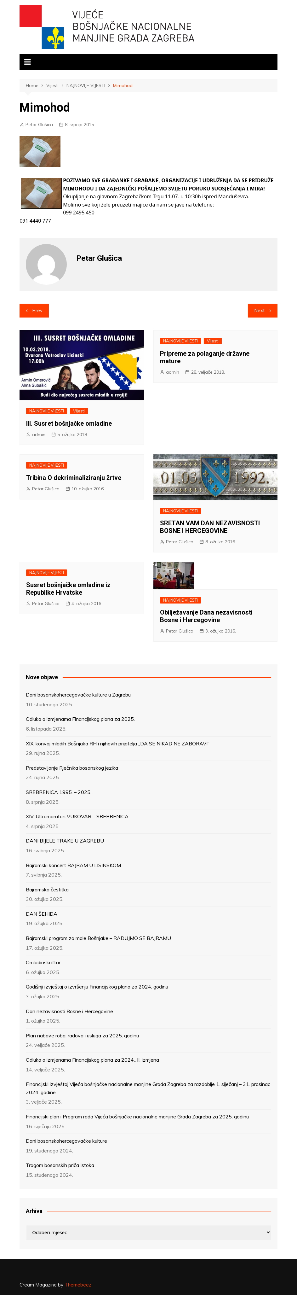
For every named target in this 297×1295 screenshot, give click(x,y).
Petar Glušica (39, 124)
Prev (37, 310)
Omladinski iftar (43, 962)
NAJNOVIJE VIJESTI (46, 410)
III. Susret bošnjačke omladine (69, 423)
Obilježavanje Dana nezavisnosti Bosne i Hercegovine (206, 616)
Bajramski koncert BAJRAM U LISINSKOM (73, 865)
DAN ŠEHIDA (41, 914)
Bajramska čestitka (47, 889)
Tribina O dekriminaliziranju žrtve (73, 477)
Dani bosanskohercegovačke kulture (66, 1141)
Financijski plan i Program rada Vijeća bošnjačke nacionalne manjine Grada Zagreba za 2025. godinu (137, 1116)
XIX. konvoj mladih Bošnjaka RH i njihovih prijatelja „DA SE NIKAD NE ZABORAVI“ (117, 743)
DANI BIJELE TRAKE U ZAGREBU (65, 840)
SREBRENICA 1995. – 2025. (58, 792)
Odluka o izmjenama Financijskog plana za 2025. (80, 719)
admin (38, 434)
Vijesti (79, 410)
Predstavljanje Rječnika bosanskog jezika (72, 768)
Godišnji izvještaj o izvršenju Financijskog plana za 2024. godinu (97, 986)
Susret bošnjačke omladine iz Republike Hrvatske (68, 588)
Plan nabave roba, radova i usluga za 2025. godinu (82, 1035)
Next (259, 310)
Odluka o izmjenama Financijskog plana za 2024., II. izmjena (92, 1060)
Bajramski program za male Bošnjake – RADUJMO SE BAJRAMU (98, 938)
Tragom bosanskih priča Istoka (60, 1165)
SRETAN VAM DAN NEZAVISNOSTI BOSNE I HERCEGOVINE (210, 526)
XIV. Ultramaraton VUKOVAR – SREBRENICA (77, 816)
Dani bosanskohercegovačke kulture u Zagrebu (78, 694)
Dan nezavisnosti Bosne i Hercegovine (69, 1011)
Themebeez (78, 1285)
